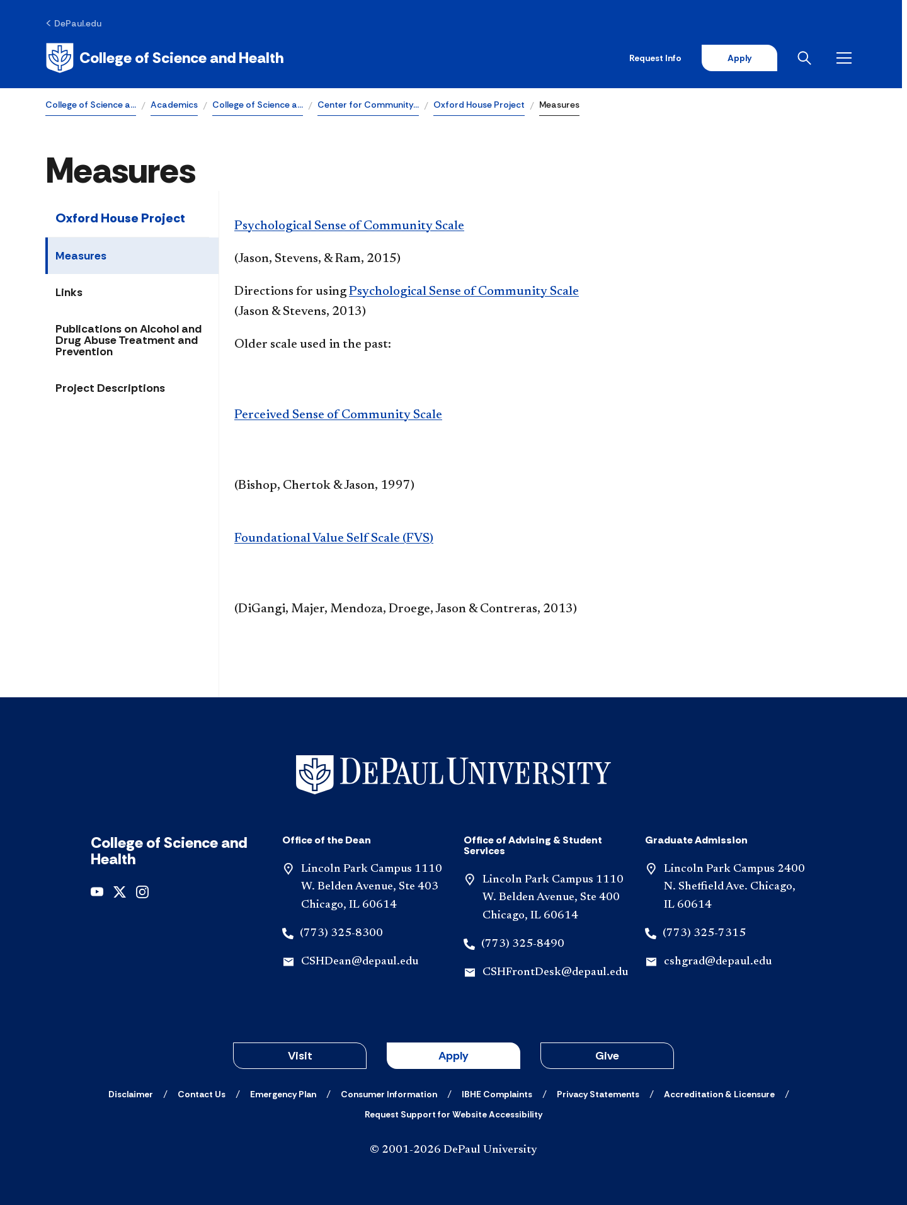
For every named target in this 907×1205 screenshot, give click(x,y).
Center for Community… (368, 104)
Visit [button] (300, 1055)
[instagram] (142, 891)
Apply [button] (453, 1055)
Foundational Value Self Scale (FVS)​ (333, 538)
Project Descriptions (110, 388)
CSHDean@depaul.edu (359, 962)
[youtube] (97, 891)
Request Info (660, 58)
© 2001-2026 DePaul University (453, 1150)
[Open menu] (851, 58)
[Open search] (811, 58)
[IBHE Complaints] (497, 1094)
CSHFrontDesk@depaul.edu (555, 972)
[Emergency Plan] (283, 1094)
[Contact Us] (201, 1094)
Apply (744, 58)
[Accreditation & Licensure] (719, 1094)
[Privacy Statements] (598, 1094)
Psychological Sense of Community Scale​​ (464, 291)
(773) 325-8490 (522, 944)
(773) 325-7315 (704, 933)
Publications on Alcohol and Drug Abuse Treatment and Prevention (128, 340)
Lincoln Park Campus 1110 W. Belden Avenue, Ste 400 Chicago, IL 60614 (553, 898)
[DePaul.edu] (73, 23)
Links (69, 292)
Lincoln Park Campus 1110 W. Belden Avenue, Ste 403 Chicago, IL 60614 (371, 887)
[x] (119, 891)
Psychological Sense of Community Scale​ (349, 226)
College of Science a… (90, 104)
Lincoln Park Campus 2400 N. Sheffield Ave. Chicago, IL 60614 (734, 887)
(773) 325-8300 (341, 933)
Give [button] (607, 1055)
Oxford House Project (479, 104)
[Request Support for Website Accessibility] (453, 1114)
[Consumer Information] (389, 1094)
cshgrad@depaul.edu (718, 962)
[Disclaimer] (130, 1094)
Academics (174, 104)
